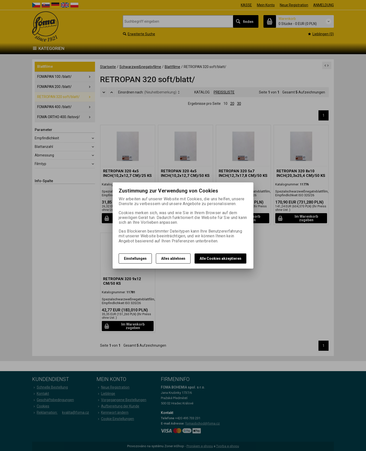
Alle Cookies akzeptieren (220, 258)
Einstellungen (135, 258)
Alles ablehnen (173, 258)
